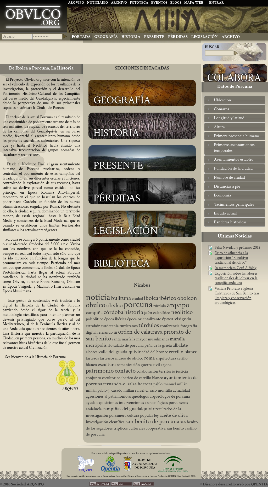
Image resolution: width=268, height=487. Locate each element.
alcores (91, 352)
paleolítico (94, 319)
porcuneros (178, 402)
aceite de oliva (174, 415)
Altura (219, 127)
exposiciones (107, 402)
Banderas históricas (230, 222)
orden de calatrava (140, 332)
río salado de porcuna (126, 345)
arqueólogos (139, 396)
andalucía (94, 409)
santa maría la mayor (129, 339)
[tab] (234, 100)
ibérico (167, 298)
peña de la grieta (158, 345)
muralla (177, 338)
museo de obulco (129, 358)
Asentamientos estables (233, 159)
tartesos (92, 358)
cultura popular (140, 415)
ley (156, 415)
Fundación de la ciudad (233, 168)
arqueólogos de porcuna (170, 396)
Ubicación (222, 100)
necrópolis (96, 345)
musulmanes (158, 339)
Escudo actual (225, 213)
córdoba (114, 312)
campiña (94, 312)
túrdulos (148, 325)
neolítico (182, 312)
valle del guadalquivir (119, 351)
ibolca (151, 298)
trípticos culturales (129, 428)
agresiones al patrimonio (106, 396)
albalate (180, 345)
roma (149, 358)
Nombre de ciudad (229, 177)
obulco (95, 305)
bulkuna (121, 298)
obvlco (114, 305)
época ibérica (115, 319)
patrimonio (100, 371)
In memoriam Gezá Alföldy (235, 268)
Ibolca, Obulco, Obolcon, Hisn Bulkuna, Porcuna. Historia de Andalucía (33, 16)
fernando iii (107, 332)
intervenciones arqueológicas (143, 402)
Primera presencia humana (236, 136)
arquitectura (165, 358)
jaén (148, 312)
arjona (166, 365)
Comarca (221, 109)
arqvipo (178, 305)
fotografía (188, 326)
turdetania (110, 326)
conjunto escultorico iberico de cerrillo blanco (124, 378)
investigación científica (105, 422)
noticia (98, 297)
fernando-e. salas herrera (127, 383)
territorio (167, 371)
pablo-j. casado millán (115, 390)
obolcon (187, 298)
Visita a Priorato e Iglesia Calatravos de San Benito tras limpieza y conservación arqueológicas (237, 295)
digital (91, 332)
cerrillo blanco (183, 351)
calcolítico (161, 313)
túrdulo (159, 306)
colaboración (147, 371)
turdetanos (129, 326)
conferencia (170, 326)
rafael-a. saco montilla (153, 390)
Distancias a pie (227, 186)
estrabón (93, 326)
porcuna (138, 304)
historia (133, 312)
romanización (128, 365)
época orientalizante (144, 319)
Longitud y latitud (229, 118)
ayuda (91, 402)
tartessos (107, 358)
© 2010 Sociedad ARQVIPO (22, 484)
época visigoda (176, 318)
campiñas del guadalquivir (128, 408)
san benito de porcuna (152, 421)
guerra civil (150, 365)
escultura (107, 364)
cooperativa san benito (165, 428)
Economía (222, 195)
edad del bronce (155, 352)
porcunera (117, 415)
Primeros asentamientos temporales (234, 147)
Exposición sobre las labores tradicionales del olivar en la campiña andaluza (236, 278)
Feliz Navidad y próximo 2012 (237, 247)
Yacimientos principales (234, 204)
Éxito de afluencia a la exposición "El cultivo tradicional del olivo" (231, 258)
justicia (182, 371)
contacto (125, 371)
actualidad (181, 390)
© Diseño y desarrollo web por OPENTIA (234, 484)
